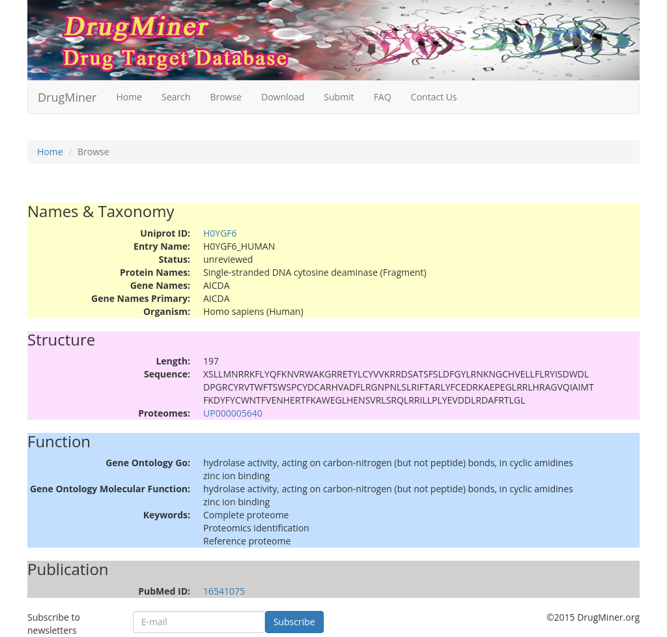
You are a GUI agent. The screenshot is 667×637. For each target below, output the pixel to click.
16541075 (224, 591)
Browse (226, 97)
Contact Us (434, 97)
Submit (339, 97)
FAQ (382, 97)
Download (282, 97)
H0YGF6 (220, 233)
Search (176, 97)
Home (129, 97)
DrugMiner (67, 97)
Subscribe (294, 621)
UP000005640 (233, 413)
